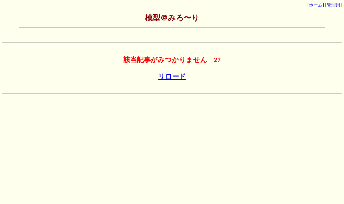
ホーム (315, 5)
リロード (172, 76)
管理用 (333, 5)
